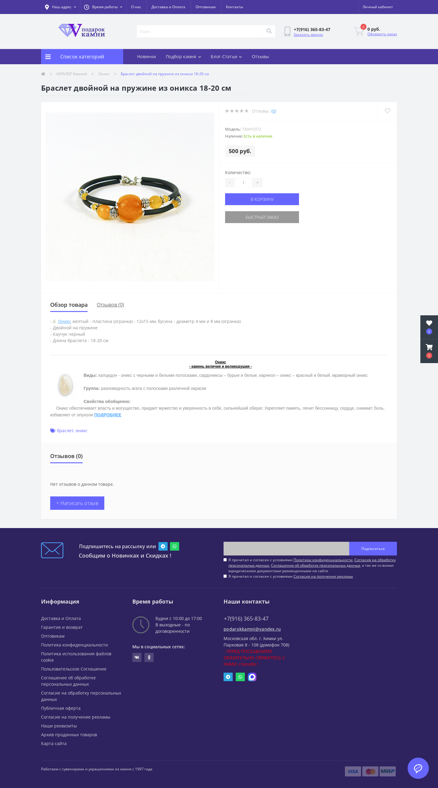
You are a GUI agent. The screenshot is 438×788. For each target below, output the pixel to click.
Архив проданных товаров (69, 734)
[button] (103, 7)
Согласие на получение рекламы (75, 717)
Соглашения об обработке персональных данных (315, 565)
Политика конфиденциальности (74, 645)
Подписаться (373, 548)
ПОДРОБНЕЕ (107, 414)
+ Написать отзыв (77, 503)
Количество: (238, 172)
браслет (65, 430)
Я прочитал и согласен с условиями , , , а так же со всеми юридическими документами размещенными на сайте (312, 565)
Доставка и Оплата (168, 6)
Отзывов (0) (110, 304)
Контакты (234, 6)
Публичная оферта (61, 708)
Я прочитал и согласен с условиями (290, 576)
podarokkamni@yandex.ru (252, 629)
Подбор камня (183, 56)
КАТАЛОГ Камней (72, 73)
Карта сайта (54, 743)
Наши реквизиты (59, 726)
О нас (136, 6)
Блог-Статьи (226, 56)
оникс (81, 430)
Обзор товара (69, 304)
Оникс (103, 73)
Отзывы (260, 56)
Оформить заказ (382, 34)
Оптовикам (206, 6)
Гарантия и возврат (62, 627)
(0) (273, 111)
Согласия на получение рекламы (323, 576)
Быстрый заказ (262, 217)
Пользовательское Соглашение (73, 669)
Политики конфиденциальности (323, 559)
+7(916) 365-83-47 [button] (246, 618)
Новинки (146, 56)
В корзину (262, 199)
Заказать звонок (308, 34)
